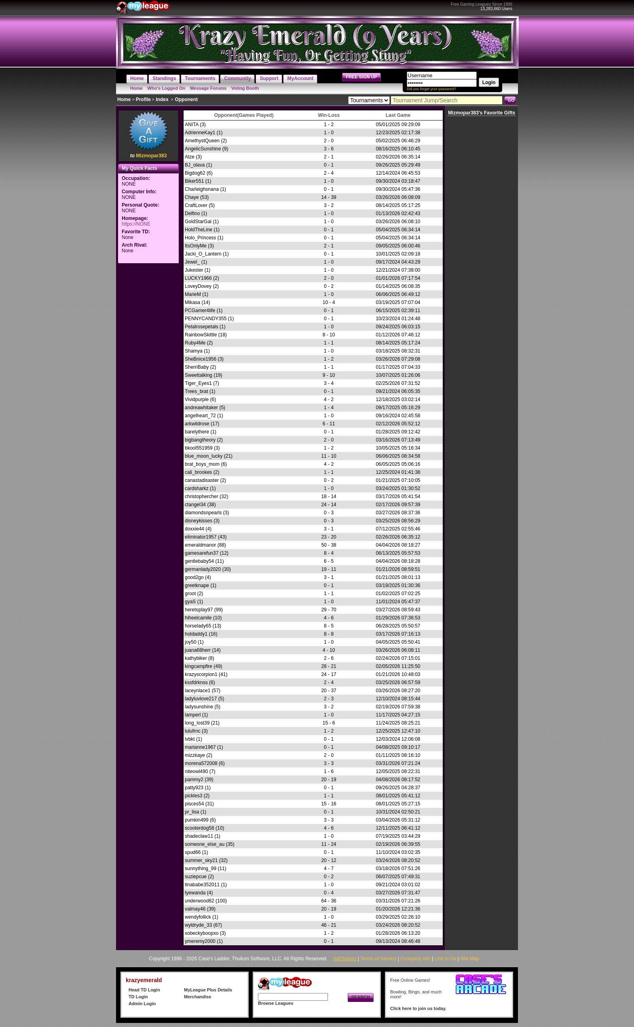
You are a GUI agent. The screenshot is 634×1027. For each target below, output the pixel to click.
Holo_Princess (200, 238)
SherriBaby (197, 367)
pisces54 (194, 804)
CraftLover (196, 205)
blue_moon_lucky (203, 456)
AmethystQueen (202, 141)
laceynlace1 (197, 690)
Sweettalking (198, 375)
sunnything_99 (200, 868)
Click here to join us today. (418, 1008)
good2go (194, 577)
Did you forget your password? (431, 89)
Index (162, 99)
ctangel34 (195, 504)
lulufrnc (193, 731)
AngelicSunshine (203, 149)
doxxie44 (194, 529)
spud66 (193, 852)
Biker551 (194, 181)
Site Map (469, 958)
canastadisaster (202, 480)
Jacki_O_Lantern (203, 254)
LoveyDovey (198, 286)
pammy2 (194, 779)
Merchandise (197, 996)
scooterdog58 (199, 828)
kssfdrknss (196, 682)
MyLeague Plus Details (208, 989)
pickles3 (193, 796)
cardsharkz (197, 488)
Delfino (192, 213)
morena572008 (201, 763)
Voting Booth (245, 88)
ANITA (192, 124)
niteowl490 (196, 771)
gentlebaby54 (199, 561)
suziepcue (196, 876)
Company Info (415, 958)
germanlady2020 (203, 569)
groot (190, 593)
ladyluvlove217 (201, 699)
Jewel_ (192, 262)
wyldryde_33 (198, 925)
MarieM (193, 294)
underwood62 (199, 901)
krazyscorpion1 (201, 674)
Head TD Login (144, 989)
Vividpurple (197, 399)
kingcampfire (198, 666)
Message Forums (208, 88)
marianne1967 (200, 747)
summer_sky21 (201, 860)
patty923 (194, 787)
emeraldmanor (200, 545)
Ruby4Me (195, 343)
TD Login (138, 996)
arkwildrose (197, 424)
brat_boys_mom (202, 464)
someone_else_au (204, 844)
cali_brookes (198, 472)
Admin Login (142, 1003)
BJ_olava (195, 165)
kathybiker (196, 658)
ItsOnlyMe (196, 246)
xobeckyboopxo (201, 933)
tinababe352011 (202, 885)
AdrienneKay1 (200, 132)
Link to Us (445, 958)
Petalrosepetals (201, 327)
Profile (143, 99)
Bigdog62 (195, 173)
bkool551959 (199, 448)
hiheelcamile (198, 618)
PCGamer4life (200, 310)
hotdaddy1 (196, 634)
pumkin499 (197, 820)
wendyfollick (198, 917)
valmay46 (195, 909)
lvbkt (190, 739)
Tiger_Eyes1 (198, 383)
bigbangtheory (200, 440)
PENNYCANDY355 (205, 318)
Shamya (194, 351)
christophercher (201, 496)
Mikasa (192, 302)
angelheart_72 (200, 415)
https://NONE (136, 224)
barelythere (197, 432)
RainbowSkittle (201, 335)
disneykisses (198, 521)
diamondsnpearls (203, 513)
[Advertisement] (148, 386)
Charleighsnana (202, 189)
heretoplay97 (199, 610)
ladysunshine (199, 707)
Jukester (194, 270)
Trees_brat (196, 391)
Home (136, 88)
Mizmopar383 (151, 155)
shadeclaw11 (199, 836)
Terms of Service (378, 958)
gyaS (190, 601)
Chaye (192, 197)
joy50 (191, 642)
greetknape (197, 585)
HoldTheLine (198, 229)
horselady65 (198, 626)
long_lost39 (197, 723)
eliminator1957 (201, 537)
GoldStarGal (198, 221)
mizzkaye (195, 755)
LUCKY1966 (198, 278)
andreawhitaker (201, 407)
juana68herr (198, 650)
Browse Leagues (275, 1003)
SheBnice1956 (200, 359)
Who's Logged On (167, 88)
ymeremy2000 (200, 941)
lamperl (193, 715)
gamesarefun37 (201, 553)
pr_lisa (192, 812)
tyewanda (195, 893)
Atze (189, 157)
